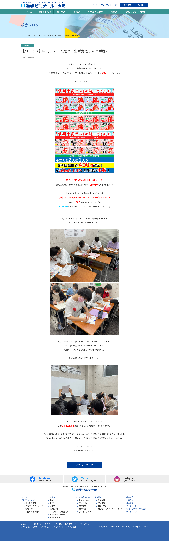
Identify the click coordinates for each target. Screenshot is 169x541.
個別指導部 (54, 508)
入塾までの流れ (85, 500)
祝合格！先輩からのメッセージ (110, 508)
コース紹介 (61, 12)
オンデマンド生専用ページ (106, 5)
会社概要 (127, 5)
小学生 (52, 500)
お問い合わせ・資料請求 (135, 12)
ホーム (29, 12)
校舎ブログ (32, 35)
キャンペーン (131, 506)
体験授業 (82, 506)
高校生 (52, 506)
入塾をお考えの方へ (96, 12)
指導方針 (29, 508)
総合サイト (27, 524)
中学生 (52, 503)
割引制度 (82, 508)
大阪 (43, 6)
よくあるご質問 (85, 511)
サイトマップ (131, 511)
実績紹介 (114, 12)
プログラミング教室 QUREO (61, 511)
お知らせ (129, 500)
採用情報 (141, 5)
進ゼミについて (45, 12)
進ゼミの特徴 (30, 503)
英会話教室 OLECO (57, 514)
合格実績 (101, 500)
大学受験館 (72, 527)
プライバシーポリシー (83, 524)
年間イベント (84, 503)
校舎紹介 (77, 12)
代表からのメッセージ (34, 506)
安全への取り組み (32, 511)
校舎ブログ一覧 (84, 465)
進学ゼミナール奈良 (30, 527)
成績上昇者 (102, 506)
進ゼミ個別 (45, 527)
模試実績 (101, 503)
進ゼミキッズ (59, 527)
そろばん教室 (55, 517)
